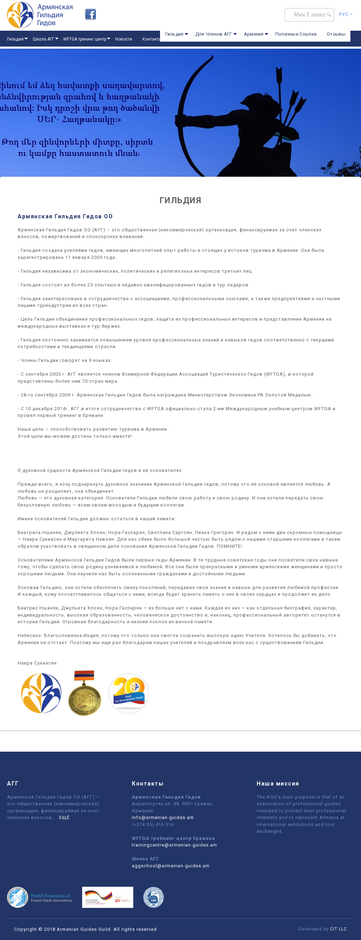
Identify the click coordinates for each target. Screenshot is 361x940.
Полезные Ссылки (296, 34)
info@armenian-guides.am (163, 817)
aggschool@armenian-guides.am (171, 865)
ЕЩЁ (64, 817)
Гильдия (174, 34)
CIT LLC (338, 929)
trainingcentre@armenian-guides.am (174, 845)
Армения (254, 34)
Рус (346, 14)
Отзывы (336, 34)
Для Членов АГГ (213, 34)
